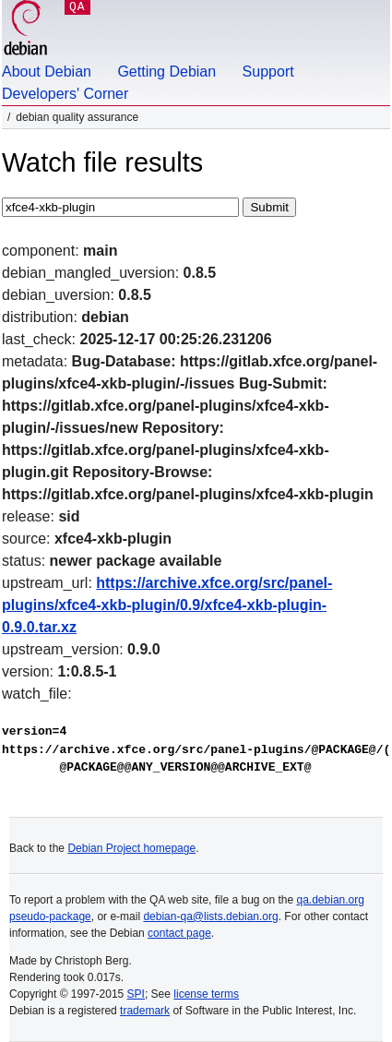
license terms (206, 994)
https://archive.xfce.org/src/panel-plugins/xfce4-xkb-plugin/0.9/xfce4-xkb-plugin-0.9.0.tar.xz (167, 605)
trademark (145, 1010)
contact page (179, 933)
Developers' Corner (65, 94)
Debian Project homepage (131, 848)
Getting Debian (166, 71)
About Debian (46, 71)
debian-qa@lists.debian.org (210, 916)
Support (268, 71)
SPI (136, 994)
